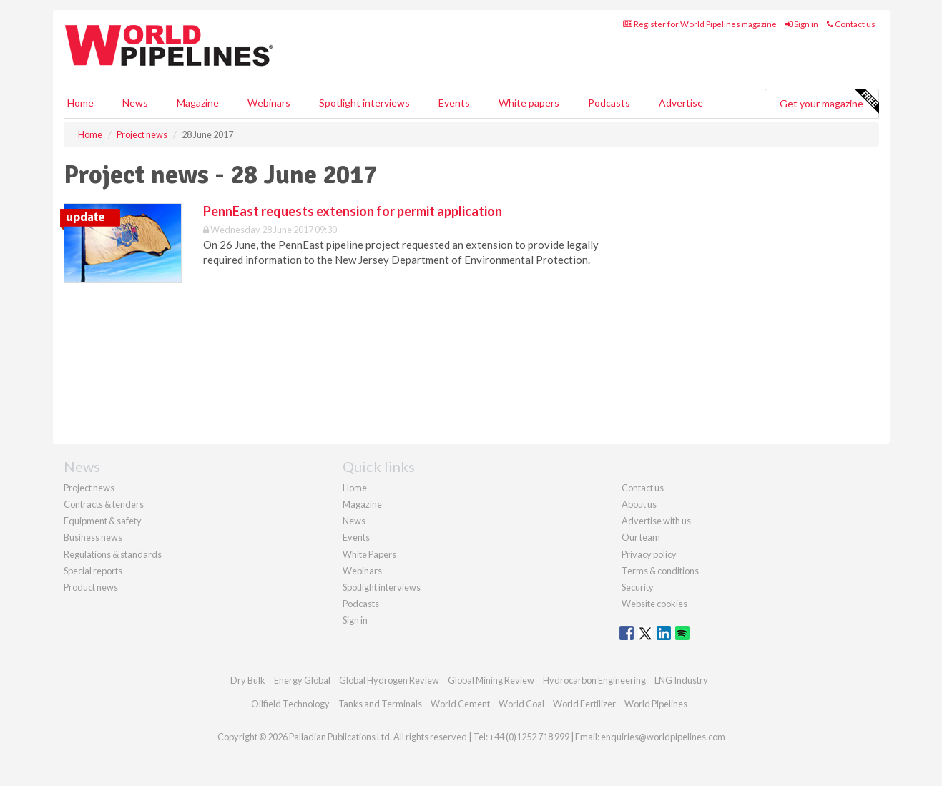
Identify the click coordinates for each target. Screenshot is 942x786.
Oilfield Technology (290, 703)
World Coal (521, 703)
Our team (641, 537)
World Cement (460, 703)
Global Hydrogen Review (389, 680)
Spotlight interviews (364, 103)
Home (80, 103)
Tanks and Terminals (380, 703)
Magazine (198, 103)
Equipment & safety (103, 520)
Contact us (851, 24)
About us (639, 504)
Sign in (801, 24)
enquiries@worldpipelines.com (663, 736)
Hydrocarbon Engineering (594, 680)
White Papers (369, 554)
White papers (529, 103)
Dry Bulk (247, 680)
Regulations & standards (113, 554)
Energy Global (302, 680)
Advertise (681, 103)
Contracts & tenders (104, 504)
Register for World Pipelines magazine (700, 24)
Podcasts (609, 103)
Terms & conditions (660, 570)
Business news (93, 537)
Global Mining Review (491, 680)
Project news (89, 487)
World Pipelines (655, 703)
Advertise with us (656, 520)
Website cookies (654, 603)
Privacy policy (649, 554)
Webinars (268, 103)
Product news (91, 587)
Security (638, 587)
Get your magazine (829, 101)
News (354, 520)
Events (454, 103)
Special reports (93, 570)
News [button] (135, 103)
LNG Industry (681, 680)
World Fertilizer (584, 703)
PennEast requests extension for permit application (352, 211)
